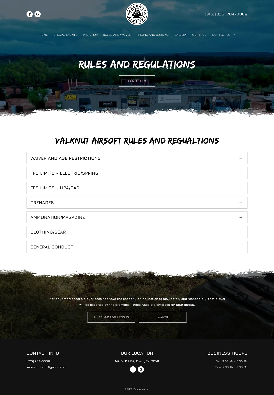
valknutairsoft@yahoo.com (46, 367)
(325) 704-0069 (231, 14)
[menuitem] (44, 34)
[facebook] (30, 14)
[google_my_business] (37, 14)
